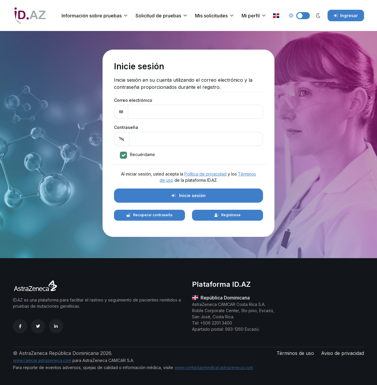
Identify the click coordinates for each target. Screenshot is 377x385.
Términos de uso (295, 353)
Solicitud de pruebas (158, 16)
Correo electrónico (133, 100)
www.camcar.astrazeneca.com (42, 360)
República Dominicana (221, 298)
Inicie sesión (188, 195)
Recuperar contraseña (149, 215)
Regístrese (227, 215)
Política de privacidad (205, 173)
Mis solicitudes (211, 16)
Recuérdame (142, 154)
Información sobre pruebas (92, 16)
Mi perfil (251, 16)
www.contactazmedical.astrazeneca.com (213, 367)
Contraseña (126, 127)
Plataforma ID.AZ (221, 284)
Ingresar (346, 15)
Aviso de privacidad (342, 353)
